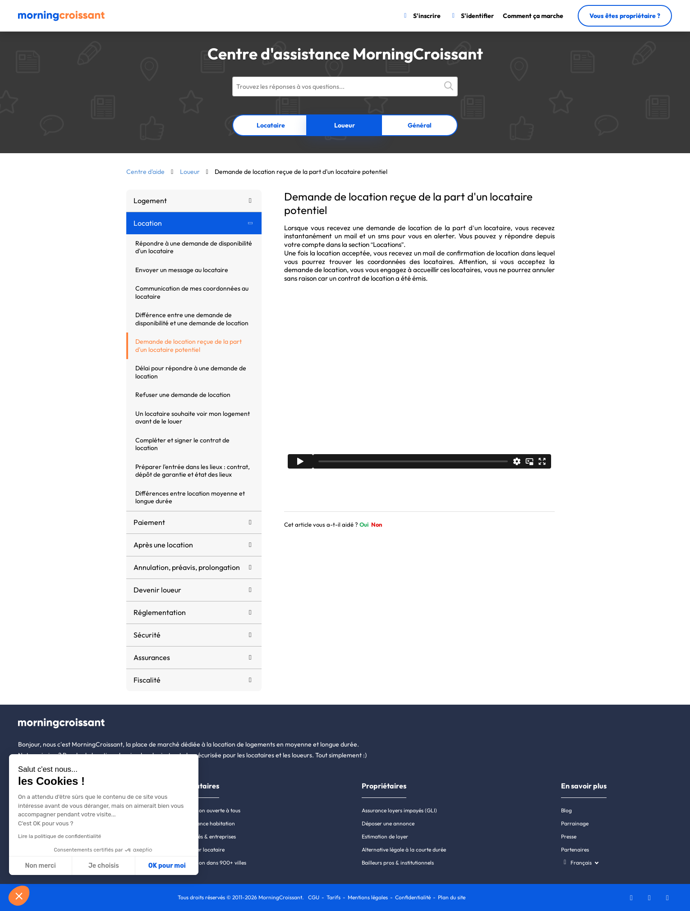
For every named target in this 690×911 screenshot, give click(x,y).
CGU (313, 897)
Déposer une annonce (388, 823)
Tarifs (333, 897)
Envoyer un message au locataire (181, 270)
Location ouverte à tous (212, 810)
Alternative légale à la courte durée (404, 849)
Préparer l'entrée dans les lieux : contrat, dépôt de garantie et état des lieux (192, 471)
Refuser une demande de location (182, 395)
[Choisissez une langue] (579, 862)
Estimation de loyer (385, 836)
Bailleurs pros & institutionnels (398, 862)
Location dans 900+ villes (215, 862)
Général (420, 125)
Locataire (271, 125)
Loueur (344, 125)
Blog (566, 810)
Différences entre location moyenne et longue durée (190, 497)
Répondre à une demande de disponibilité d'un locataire (193, 247)
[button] (19, 895)
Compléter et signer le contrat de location (182, 444)
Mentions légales (368, 897)
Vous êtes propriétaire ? (624, 16)
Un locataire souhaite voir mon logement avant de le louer (192, 418)
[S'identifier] (472, 16)
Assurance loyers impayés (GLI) (399, 810)
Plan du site (451, 897)
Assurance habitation (209, 823)
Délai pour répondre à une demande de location (190, 372)
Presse (568, 836)
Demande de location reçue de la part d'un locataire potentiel (188, 345)
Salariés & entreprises (210, 836)
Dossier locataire (204, 849)
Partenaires (575, 849)
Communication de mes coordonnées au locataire (191, 292)
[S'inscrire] (421, 16)
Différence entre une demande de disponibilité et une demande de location (191, 319)
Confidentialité (413, 897)
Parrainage (575, 823)
